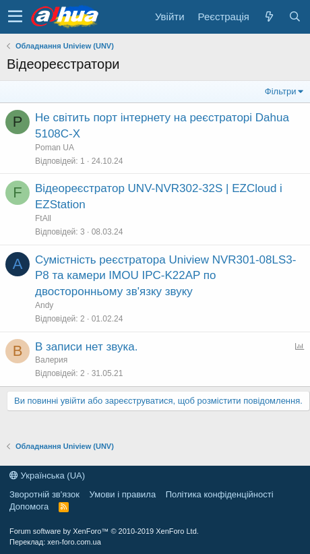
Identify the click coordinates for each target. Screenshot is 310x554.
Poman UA (54, 147)
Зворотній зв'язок (44, 494)
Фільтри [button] (281, 91)
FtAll (43, 218)
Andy (44, 305)
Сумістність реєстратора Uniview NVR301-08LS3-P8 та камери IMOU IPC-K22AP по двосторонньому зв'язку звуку (165, 276)
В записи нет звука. (86, 346)
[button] (15, 17)
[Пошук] (294, 16)
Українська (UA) (47, 475)
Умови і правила (123, 494)
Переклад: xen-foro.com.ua (55, 542)
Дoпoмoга (29, 506)
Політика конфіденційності (220, 494)
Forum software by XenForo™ (104, 531)
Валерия (51, 360)
